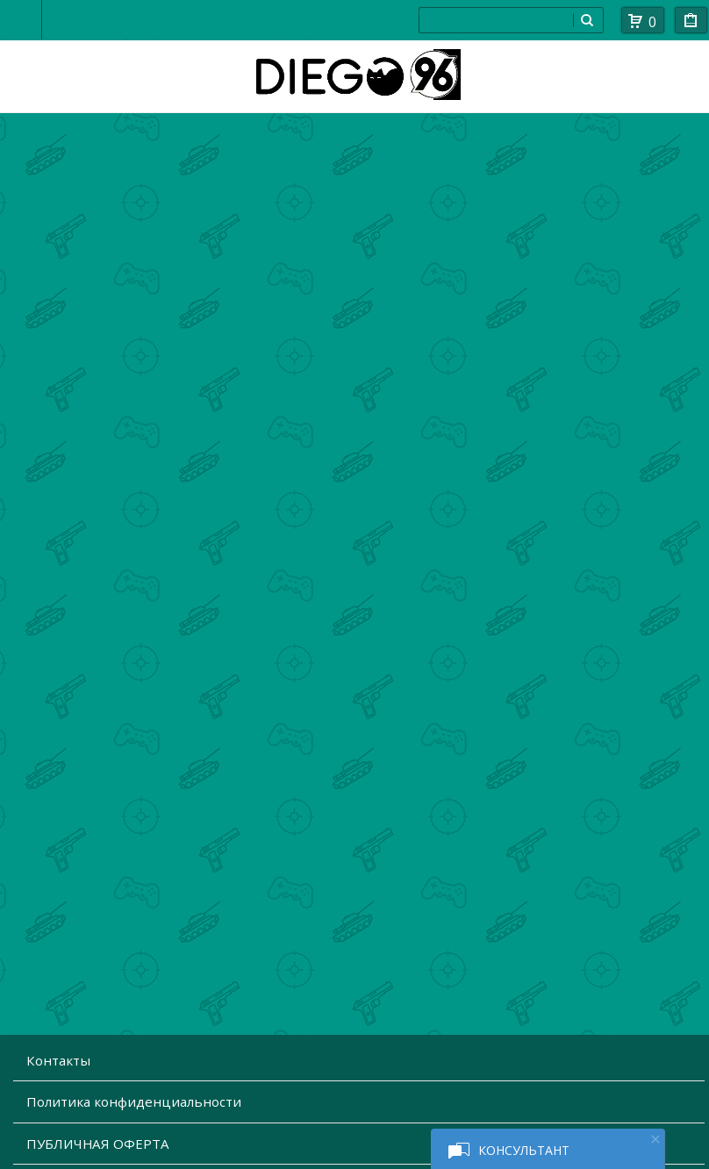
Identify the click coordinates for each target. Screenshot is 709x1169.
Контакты (58, 1060)
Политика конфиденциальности (133, 1101)
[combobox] (496, 20)
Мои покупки (691, 23)
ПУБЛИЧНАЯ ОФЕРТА (97, 1143)
